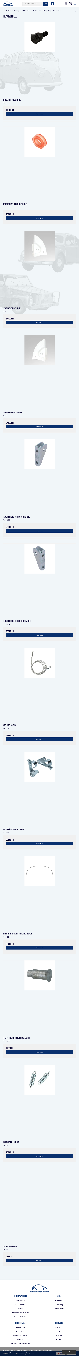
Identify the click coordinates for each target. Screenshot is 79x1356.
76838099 (20, 1309)
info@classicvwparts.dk (20, 1313)
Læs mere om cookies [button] (20, 1353)
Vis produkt (39, 114)
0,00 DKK (70, 3)
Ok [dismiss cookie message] (69, 1351)
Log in (66, 3)
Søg (46, 3)
